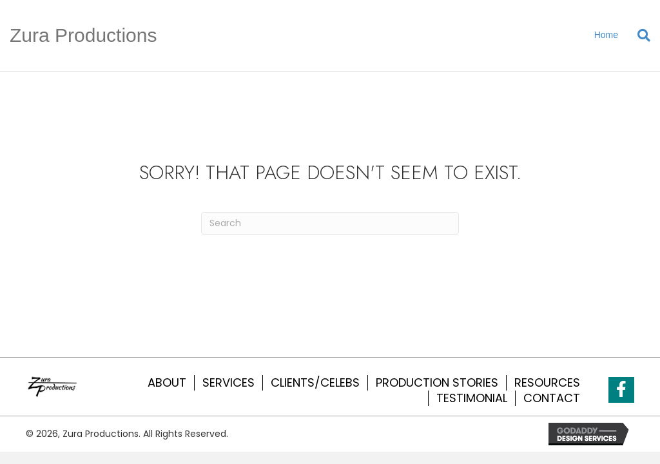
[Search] (639, 35)
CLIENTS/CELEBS (315, 383)
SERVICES (228, 383)
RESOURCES (547, 383)
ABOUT (167, 383)
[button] (621, 390)
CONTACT (551, 398)
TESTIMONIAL (471, 398)
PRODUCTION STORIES (437, 383)
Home (606, 35)
